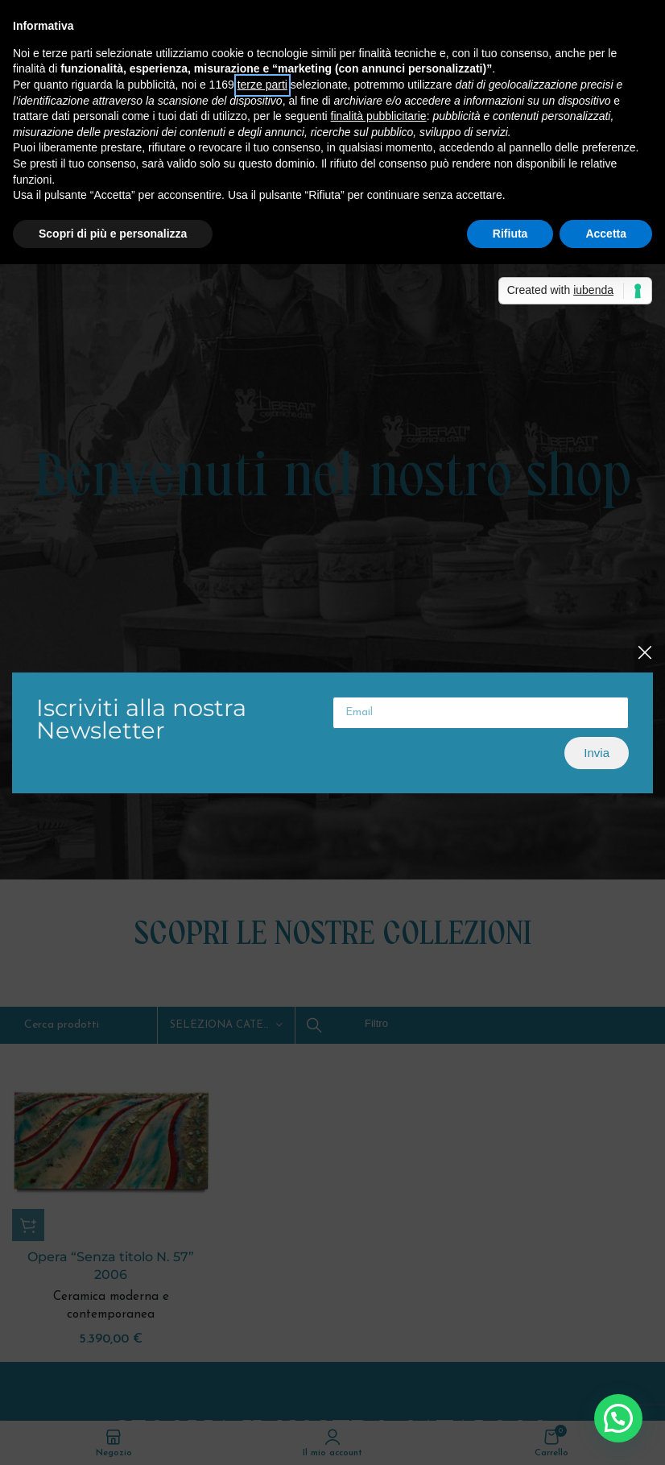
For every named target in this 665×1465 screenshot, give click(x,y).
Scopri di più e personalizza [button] (113, 233)
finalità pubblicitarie (379, 116)
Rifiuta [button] (510, 233)
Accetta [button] (605, 233)
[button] (618, 1418)
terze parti (262, 84)
